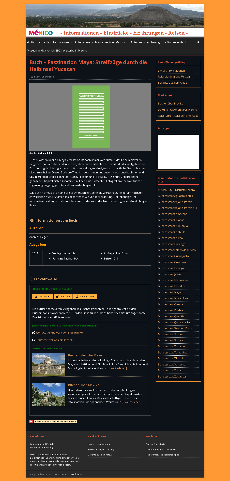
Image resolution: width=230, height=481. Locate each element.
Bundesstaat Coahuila (171, 232)
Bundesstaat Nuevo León (173, 298)
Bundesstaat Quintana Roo (174, 322)
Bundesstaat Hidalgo (171, 268)
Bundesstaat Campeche (172, 214)
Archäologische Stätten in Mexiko (167, 42)
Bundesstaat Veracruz (171, 364)
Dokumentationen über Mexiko (177, 109)
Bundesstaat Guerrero (172, 262)
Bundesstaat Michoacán (173, 280)
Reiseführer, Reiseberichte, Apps (178, 115)
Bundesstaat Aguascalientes (175, 196)
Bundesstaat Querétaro (172, 316)
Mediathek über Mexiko (111, 42)
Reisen (139, 42)
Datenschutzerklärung (41, 446)
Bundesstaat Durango (171, 244)
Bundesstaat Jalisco (170, 274)
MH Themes (76, 473)
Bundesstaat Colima (170, 238)
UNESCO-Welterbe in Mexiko (69, 50)
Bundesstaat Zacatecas (172, 376)
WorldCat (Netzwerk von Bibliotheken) (60, 332)
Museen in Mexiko (38, 50)
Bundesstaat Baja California (175, 202)
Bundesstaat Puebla (170, 310)
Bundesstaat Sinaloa (170, 334)
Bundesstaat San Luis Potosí (175, 328)
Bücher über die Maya (85, 354)
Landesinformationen (57, 42)
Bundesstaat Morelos (171, 286)
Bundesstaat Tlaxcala (171, 358)
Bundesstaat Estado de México (177, 250)
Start (34, 42)
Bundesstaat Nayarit (171, 292)
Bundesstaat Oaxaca (170, 304)
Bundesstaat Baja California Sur (177, 208)
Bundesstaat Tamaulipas (173, 352)
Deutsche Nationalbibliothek (54, 339)
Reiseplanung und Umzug (174, 76)
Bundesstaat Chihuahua (173, 226)
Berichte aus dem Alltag (172, 82)
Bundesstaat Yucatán (171, 370)
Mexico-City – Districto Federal (176, 190)
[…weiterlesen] (117, 367)
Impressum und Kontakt (42, 443)
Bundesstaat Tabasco (171, 346)
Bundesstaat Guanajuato (173, 256)
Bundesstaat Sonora (170, 340)
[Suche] (200, 42)
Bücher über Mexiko (44, 76)
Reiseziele (85, 42)
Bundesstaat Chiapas (171, 220)
